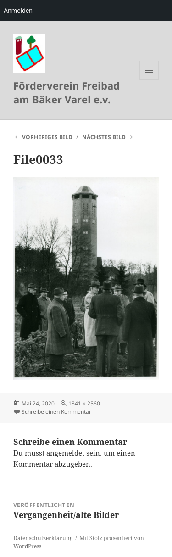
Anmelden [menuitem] (18, 10)
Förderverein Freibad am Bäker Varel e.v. (66, 92)
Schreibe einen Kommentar (56, 412)
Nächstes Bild (104, 137)
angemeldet (65, 452)
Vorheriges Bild (47, 137)
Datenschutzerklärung (42, 538)
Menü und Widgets (149, 79)
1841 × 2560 (84, 403)
